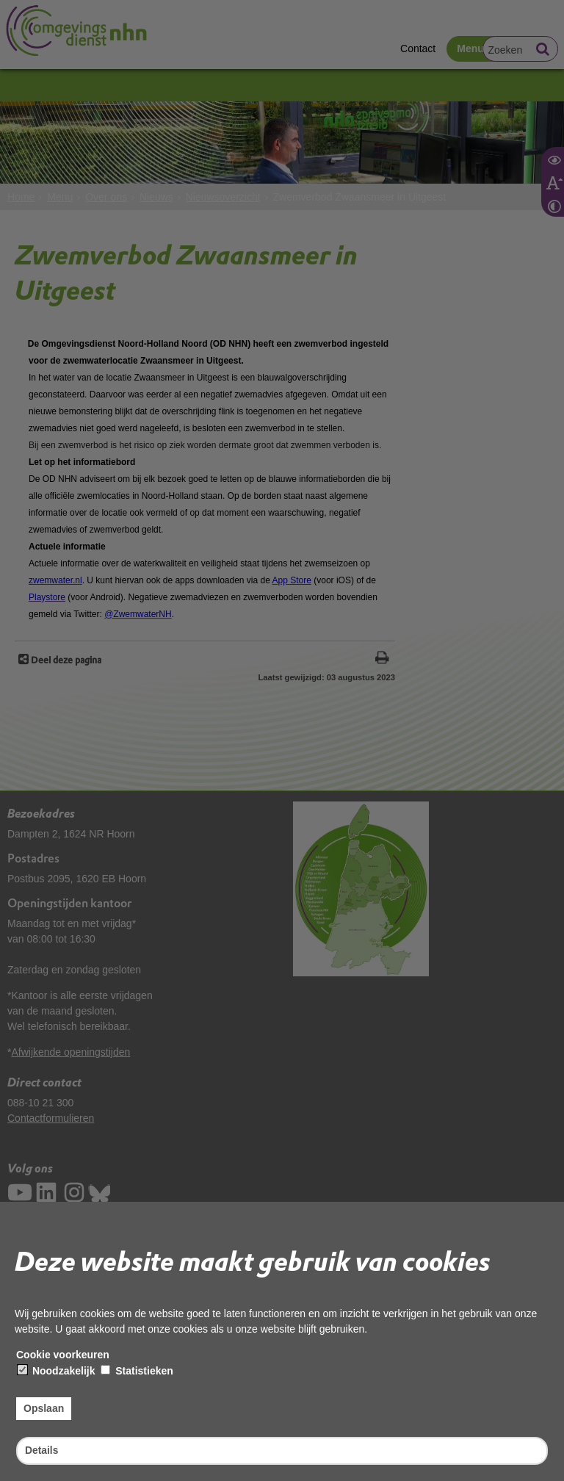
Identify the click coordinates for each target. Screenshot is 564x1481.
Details (42, 1450)
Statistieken (137, 1371)
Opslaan (44, 1408)
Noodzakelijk (56, 1371)
